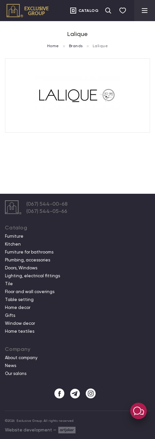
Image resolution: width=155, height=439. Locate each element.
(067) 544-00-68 (47, 204)
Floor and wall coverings (29, 291)
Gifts (10, 315)
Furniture (14, 236)
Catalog (88, 10)
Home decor (17, 307)
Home (53, 46)
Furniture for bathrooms (29, 252)
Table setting (19, 299)
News (10, 365)
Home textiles (19, 331)
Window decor (20, 323)
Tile (9, 284)
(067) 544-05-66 (46, 211)
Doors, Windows (21, 268)
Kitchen (13, 244)
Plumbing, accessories (27, 260)
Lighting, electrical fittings (32, 276)
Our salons (15, 373)
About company (21, 357)
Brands (76, 46)
